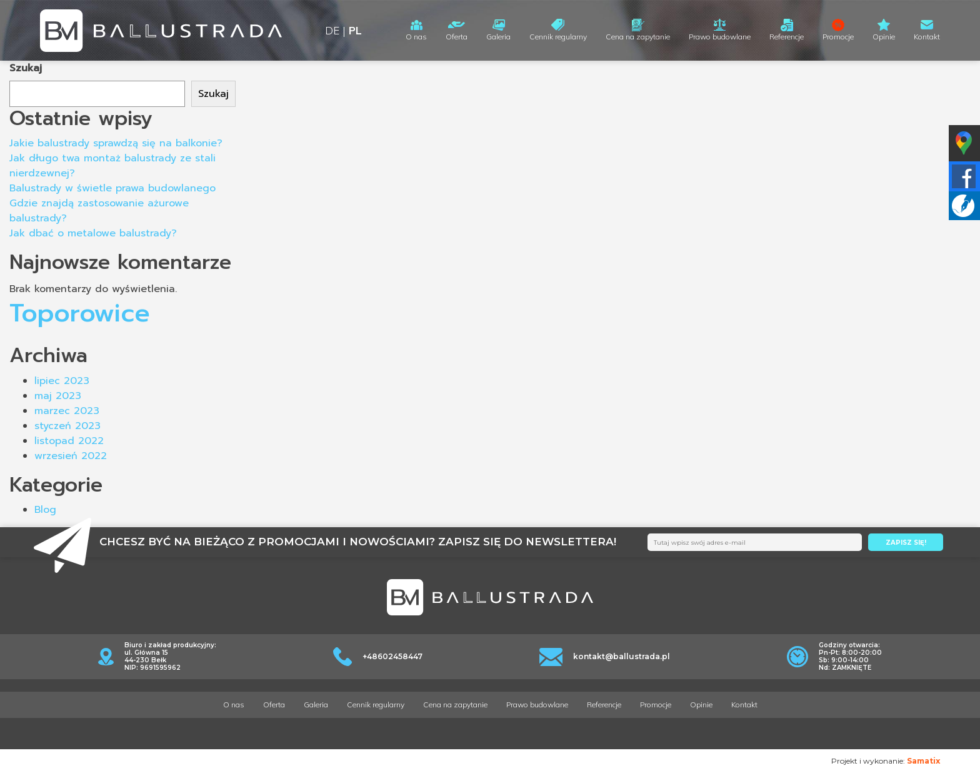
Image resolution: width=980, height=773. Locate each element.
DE (332, 30)
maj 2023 (57, 395)
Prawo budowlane (720, 36)
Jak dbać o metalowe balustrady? (93, 233)
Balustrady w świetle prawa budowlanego (112, 188)
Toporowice (79, 313)
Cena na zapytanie (638, 36)
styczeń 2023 (67, 425)
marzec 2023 (66, 410)
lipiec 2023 (61, 380)
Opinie (883, 36)
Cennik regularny (558, 36)
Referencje (786, 36)
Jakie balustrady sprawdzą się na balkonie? (115, 143)
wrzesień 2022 (70, 455)
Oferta (457, 36)
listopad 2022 (69, 440)
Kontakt (927, 36)
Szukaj (25, 68)
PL (355, 30)
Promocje (838, 36)
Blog (45, 509)
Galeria (498, 36)
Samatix (923, 760)
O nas (416, 36)
